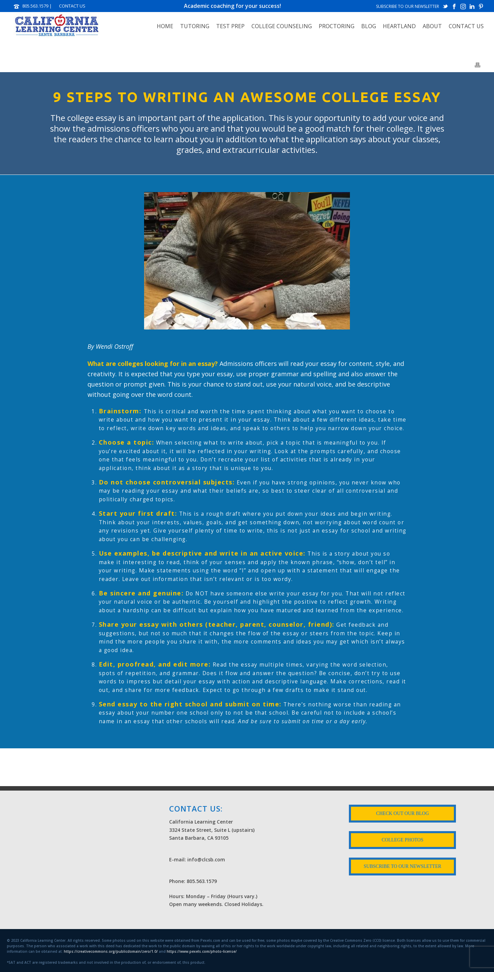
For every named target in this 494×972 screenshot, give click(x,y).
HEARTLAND (399, 26)
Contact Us (466, 26)
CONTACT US (72, 6)
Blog (368, 26)
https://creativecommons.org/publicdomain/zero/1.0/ (111, 951)
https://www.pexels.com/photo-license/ (202, 951)
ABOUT (432, 26)
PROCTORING (336, 26)
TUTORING (194, 26)
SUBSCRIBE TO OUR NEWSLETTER (407, 6)
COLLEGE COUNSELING (281, 26)
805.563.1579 (35, 6)
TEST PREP (230, 26)
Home (165, 26)
